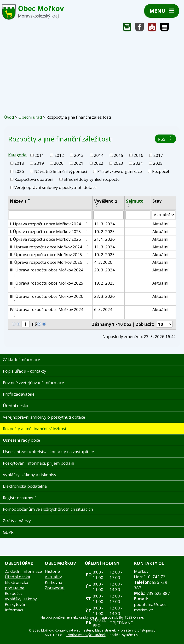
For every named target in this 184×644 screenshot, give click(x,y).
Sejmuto (135, 201)
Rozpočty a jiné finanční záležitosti (35, 428)
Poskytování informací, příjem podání (38, 463)
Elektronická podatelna (25, 486)
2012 (59, 155)
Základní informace (21, 359)
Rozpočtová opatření (33, 179)
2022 (98, 163)
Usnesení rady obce (21, 440)
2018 (19, 163)
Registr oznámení (19, 497)
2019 (39, 163)
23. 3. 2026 (104, 296)
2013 (79, 155)
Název (18, 201)
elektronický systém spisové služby (98, 617)
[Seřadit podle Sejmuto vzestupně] (128, 205)
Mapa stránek (105, 630)
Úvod (9, 117)
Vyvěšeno (105, 201)
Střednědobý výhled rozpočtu (92, 179)
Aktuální (160, 224)
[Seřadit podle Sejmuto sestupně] (128, 207)
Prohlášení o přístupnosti (136, 630)
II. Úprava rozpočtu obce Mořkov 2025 (50, 254)
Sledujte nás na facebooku (140, 28)
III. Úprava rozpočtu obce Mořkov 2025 (46, 285)
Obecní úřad (30, 117)
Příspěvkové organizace (119, 171)
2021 (78, 163)
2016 (138, 155)
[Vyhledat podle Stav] (163, 215)
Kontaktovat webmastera (74, 630)
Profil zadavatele (18, 394)
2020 (58, 163)
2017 (158, 155)
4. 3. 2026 (103, 262)
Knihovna (53, 582)
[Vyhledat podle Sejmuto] (137, 215)
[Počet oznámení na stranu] (164, 324)
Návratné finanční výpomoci (60, 171)
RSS (165, 139)
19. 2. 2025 (104, 283)
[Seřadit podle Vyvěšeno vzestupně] (96, 205)
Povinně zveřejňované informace (33, 382)
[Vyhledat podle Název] (50, 215)
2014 (99, 155)
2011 (39, 155)
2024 (138, 163)
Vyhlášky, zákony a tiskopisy (29, 474)
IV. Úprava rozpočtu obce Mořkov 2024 (46, 312)
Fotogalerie (152, 28)
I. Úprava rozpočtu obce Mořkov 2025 (49, 231)
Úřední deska (15, 405)
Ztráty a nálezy (17, 520)
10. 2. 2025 (104, 231)
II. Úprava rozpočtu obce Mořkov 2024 (50, 247)
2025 (158, 163)
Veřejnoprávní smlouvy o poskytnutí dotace (55, 187)
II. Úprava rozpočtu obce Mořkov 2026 (50, 262)
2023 (118, 163)
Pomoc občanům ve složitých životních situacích (48, 509)
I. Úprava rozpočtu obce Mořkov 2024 (49, 224)
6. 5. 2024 (103, 309)
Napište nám (127, 28)
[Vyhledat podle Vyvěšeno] (108, 215)
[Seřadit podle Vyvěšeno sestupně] (96, 207)
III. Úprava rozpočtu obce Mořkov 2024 (46, 272)
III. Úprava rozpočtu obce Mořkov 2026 (46, 298)
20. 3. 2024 (104, 270)
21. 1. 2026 (104, 239)
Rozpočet (160, 171)
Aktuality (53, 577)
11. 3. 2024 (104, 224)
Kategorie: (17, 155)
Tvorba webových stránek (86, 634)
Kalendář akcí (164, 28)
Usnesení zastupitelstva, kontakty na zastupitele (48, 451)
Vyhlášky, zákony (21, 599)
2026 (19, 171)
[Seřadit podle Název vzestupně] (29, 199)
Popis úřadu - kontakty (24, 371)
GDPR (8, 532)
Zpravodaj (54, 588)
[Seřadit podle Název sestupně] (29, 201)
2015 (118, 155)
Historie (52, 571)
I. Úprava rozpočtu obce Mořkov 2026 (49, 239)
